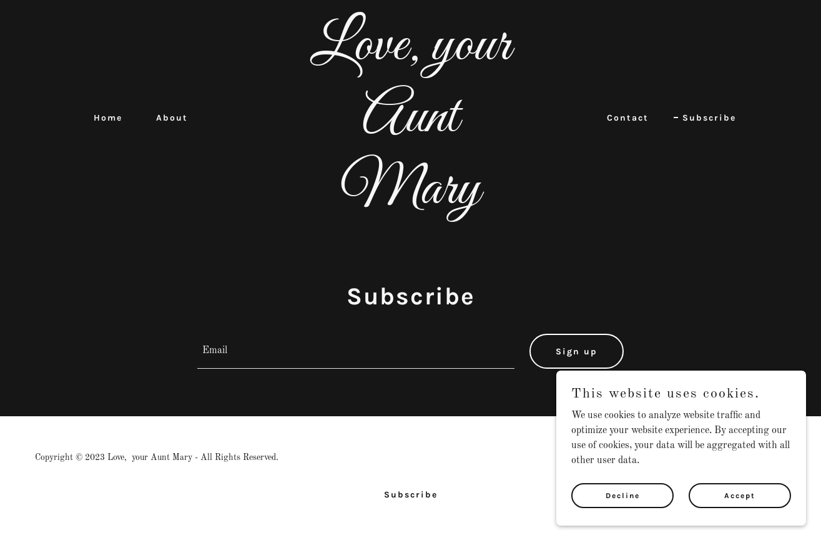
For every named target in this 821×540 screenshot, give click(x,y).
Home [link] (108, 117)
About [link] (172, 117)
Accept (739, 495)
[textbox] (355, 351)
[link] (410, 201)
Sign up (576, 351)
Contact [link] (628, 117)
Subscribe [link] (709, 117)
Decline (623, 495)
